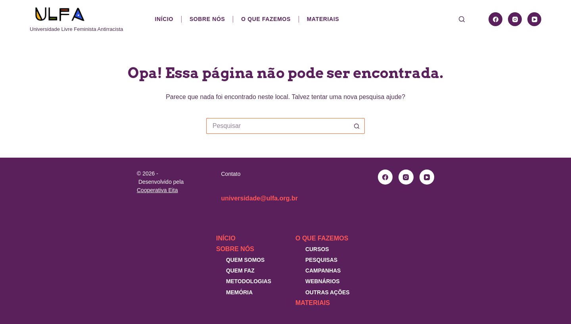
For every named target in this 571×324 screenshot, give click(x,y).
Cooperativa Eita (157, 190)
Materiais (323, 19)
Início (164, 19)
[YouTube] (534, 19)
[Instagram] (515, 19)
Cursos (317, 249)
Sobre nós (207, 19)
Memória (239, 292)
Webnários (322, 281)
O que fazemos (265, 19)
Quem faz (240, 270)
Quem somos (245, 260)
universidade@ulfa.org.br (259, 198)
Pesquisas (321, 260)
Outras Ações (327, 292)
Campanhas (323, 270)
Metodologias (248, 281)
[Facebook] (495, 19)
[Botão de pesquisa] (357, 126)
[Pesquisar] (462, 19)
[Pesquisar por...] (277, 126)
